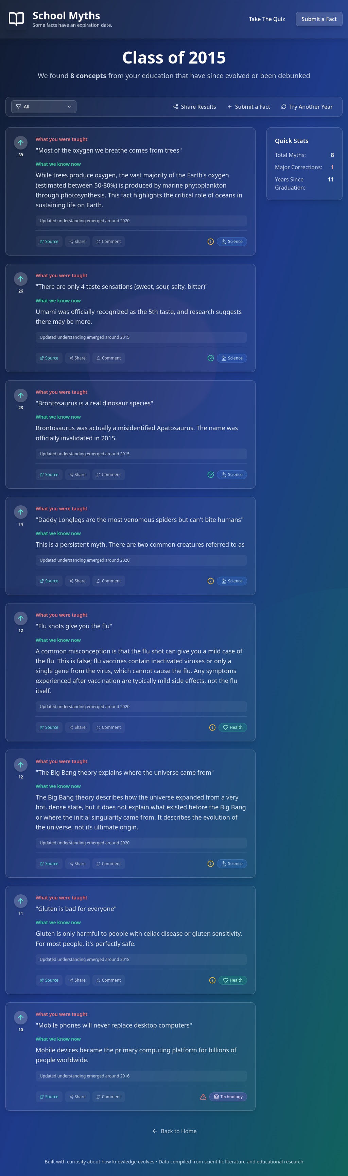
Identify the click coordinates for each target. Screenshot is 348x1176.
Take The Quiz (267, 19)
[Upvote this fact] (21, 143)
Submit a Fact (319, 19)
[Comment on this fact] (108, 241)
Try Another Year (307, 106)
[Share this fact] (77, 241)
